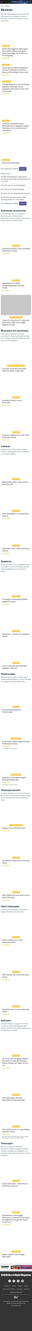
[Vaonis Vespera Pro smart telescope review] (16, 925)
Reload (23, 169)
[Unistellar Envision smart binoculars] (16, 385)
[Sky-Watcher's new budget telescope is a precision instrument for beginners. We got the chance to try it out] (16, 1200)
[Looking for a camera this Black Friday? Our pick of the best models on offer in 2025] (16, 467)
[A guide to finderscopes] (16, 694)
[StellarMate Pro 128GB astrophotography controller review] (16, 268)
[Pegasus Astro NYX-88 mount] (16, 813)
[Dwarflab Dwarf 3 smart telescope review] (16, 994)
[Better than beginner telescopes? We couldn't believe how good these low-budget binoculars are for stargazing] (16, 34)
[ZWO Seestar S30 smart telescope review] (16, 959)
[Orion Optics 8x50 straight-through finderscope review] (16, 726)
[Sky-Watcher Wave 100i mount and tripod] (16, 845)
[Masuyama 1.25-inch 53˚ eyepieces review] (16, 619)
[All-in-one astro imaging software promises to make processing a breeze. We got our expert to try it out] (16, 1043)
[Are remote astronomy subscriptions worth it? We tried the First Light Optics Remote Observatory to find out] (16, 1082)
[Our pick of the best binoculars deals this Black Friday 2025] (16, 353)
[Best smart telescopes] (16, 147)
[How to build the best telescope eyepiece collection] (16, 650)
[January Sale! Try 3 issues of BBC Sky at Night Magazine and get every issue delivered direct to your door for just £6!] (16, 305)
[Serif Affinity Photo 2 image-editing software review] (16, 1114)
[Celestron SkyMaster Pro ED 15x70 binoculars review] (16, 420)
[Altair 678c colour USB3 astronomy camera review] (16, 533)
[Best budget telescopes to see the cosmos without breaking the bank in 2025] (16, 1239)
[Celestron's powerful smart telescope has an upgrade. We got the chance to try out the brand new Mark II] (16, 108)
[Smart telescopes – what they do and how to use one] (16, 1168)
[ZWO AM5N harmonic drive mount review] (16, 880)
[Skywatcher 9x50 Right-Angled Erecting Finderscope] (16, 762)
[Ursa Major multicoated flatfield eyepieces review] (16, 584)
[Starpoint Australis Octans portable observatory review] (16, 233)
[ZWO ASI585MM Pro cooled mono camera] (16, 498)
